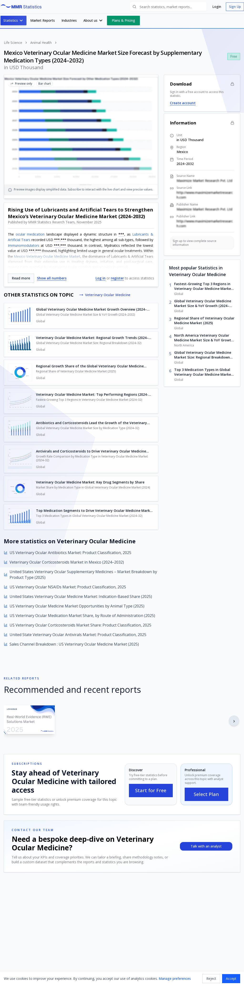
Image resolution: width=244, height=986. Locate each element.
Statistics (13, 20)
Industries (69, 20)
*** (121, 234)
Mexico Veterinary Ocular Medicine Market (47, 256)
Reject (211, 978)
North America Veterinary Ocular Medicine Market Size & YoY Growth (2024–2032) (203, 338)
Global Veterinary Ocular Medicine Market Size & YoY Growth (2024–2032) (202, 303)
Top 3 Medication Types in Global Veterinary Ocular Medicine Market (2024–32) (203, 372)
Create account (183, 103)
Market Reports (42, 20)
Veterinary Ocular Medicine (106, 295)
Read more (21, 278)
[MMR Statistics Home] (22, 6)
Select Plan (206, 794)
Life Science (13, 42)
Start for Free (150, 790)
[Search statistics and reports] (168, 6)
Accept (231, 978)
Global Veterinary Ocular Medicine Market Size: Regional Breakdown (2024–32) (202, 355)
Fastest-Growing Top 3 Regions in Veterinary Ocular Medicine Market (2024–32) (203, 286)
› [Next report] (234, 720)
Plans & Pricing (123, 20)
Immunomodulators (23, 245)
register (117, 278)
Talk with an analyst (206, 846)
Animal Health (41, 42)
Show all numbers (51, 278)
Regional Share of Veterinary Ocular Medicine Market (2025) (204, 320)
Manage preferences (175, 978)
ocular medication (30, 234)
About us (93, 20)
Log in (101, 278)
